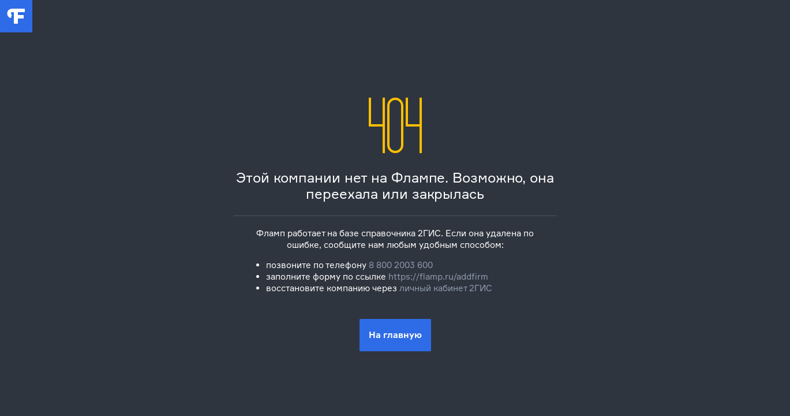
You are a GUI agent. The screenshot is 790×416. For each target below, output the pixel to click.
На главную (395, 334)
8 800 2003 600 (401, 264)
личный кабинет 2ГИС (445, 288)
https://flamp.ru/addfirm (438, 276)
